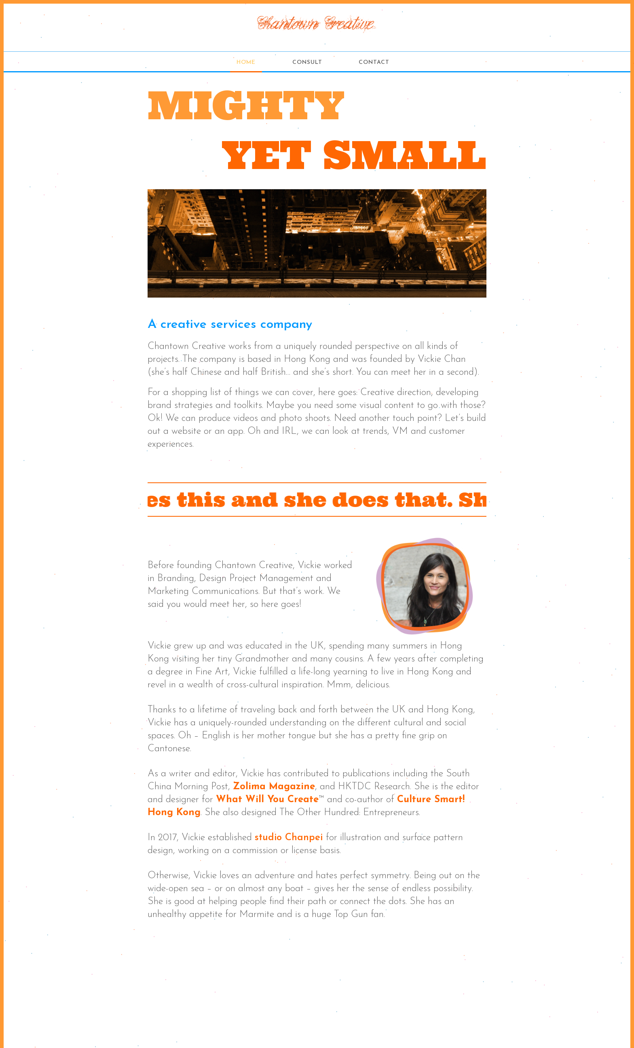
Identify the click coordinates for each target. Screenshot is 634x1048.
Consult (307, 62)
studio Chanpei (289, 838)
